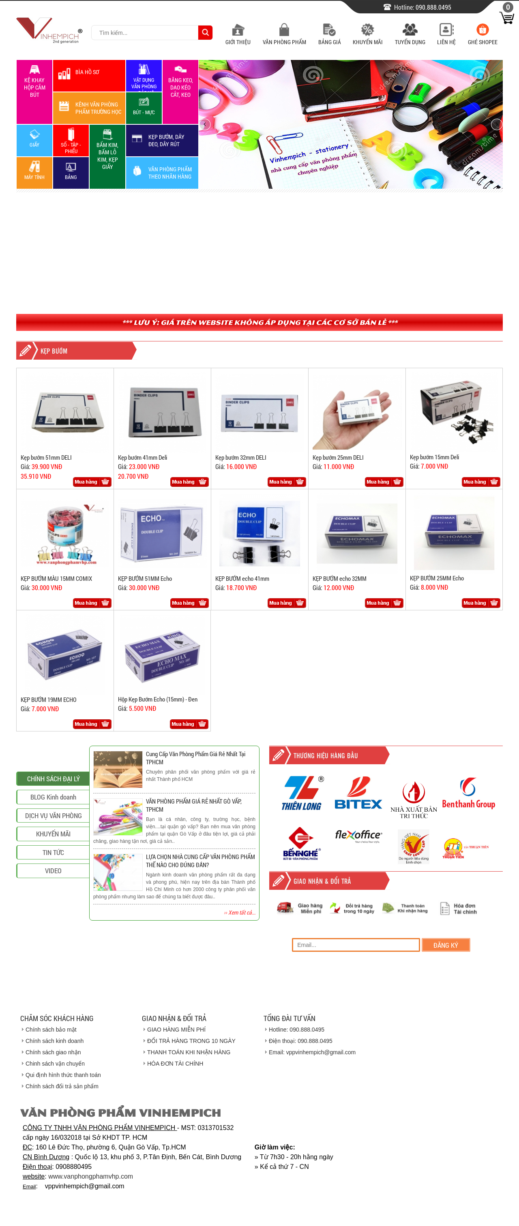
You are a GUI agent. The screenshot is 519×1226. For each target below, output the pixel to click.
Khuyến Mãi (368, 38)
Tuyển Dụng (410, 38)
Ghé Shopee (483, 38)
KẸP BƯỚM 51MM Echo (145, 578)
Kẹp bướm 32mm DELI (240, 457)
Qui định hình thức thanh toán (63, 1075)
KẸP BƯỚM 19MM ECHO (49, 699)
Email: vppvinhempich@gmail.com (312, 1052)
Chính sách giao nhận (53, 1052)
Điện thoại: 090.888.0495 (300, 1041)
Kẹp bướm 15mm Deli (434, 457)
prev (207, 124)
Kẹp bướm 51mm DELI (46, 457)
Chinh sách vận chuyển (55, 1063)
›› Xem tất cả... (239, 912)
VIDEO (53, 918)
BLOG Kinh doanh (53, 844)
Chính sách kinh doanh (55, 1041)
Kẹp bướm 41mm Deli (142, 457)
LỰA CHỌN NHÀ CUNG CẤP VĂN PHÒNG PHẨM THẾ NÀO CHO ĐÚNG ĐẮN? (200, 861)
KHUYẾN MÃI (53, 881)
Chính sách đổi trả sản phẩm (62, 1086)
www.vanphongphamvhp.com (90, 1176)
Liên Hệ (446, 38)
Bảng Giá (329, 38)
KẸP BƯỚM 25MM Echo (437, 578)
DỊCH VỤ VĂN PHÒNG (53, 863)
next (494, 124)
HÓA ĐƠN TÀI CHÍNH (175, 1063)
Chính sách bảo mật (51, 1029)
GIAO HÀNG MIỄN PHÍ (176, 1029)
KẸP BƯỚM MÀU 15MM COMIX (56, 578)
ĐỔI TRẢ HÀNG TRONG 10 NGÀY (191, 1041)
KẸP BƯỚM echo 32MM (340, 578)
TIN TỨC (53, 899)
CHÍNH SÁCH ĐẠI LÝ (53, 826)
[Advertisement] (259, 253)
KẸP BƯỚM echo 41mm (242, 578)
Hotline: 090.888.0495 (296, 1029)
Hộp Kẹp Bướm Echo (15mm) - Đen (157, 699)
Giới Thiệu (238, 38)
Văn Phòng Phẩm (284, 38)
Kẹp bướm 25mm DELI (338, 457)
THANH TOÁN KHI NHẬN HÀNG (188, 1052)
